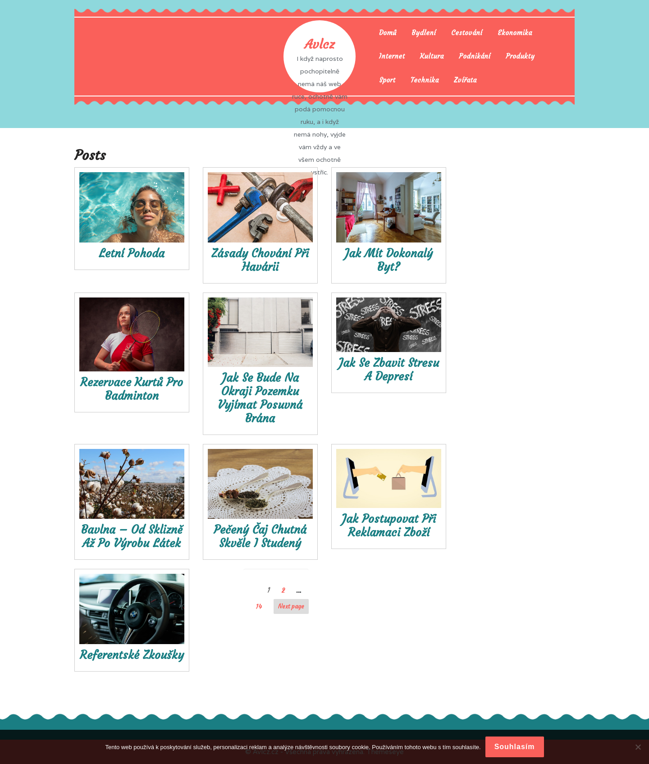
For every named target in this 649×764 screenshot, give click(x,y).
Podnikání (474, 56)
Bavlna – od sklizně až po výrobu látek (132, 536)
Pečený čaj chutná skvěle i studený (260, 536)
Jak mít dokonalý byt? (388, 260)
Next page (291, 606)
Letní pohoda (132, 254)
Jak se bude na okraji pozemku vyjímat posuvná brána (260, 398)
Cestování (466, 32)
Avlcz (319, 44)
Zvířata (465, 80)
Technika (425, 80)
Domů (387, 32)
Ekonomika (515, 32)
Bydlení (423, 32)
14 (261, 606)
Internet (392, 56)
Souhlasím (514, 746)
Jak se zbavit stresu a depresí (388, 370)
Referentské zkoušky (132, 655)
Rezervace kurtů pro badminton (131, 389)
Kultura (431, 56)
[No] (637, 746)
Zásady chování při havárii (260, 260)
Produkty (520, 56)
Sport (387, 80)
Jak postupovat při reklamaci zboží (389, 526)
